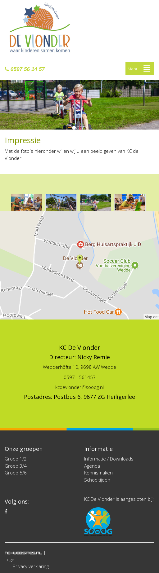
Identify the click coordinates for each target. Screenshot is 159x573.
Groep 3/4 (16, 466)
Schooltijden (97, 480)
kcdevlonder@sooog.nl (79, 387)
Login (10, 559)
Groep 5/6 (16, 472)
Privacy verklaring (31, 566)
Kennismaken (98, 472)
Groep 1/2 (16, 459)
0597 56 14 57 (25, 69)
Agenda (92, 466)
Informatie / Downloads (109, 459)
